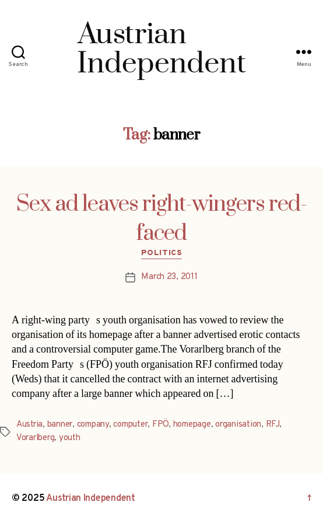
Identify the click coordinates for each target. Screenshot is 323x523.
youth (69, 438)
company (93, 424)
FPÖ (160, 424)
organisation (238, 424)
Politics (161, 253)
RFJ (272, 424)
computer (130, 424)
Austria (29, 424)
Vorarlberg (35, 438)
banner (59, 424)
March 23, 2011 (169, 277)
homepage (192, 424)
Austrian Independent (90, 498)
